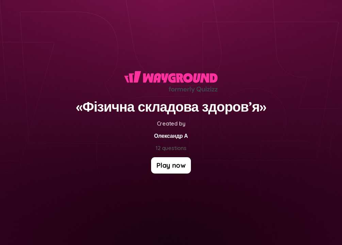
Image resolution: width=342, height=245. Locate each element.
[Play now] (171, 165)
